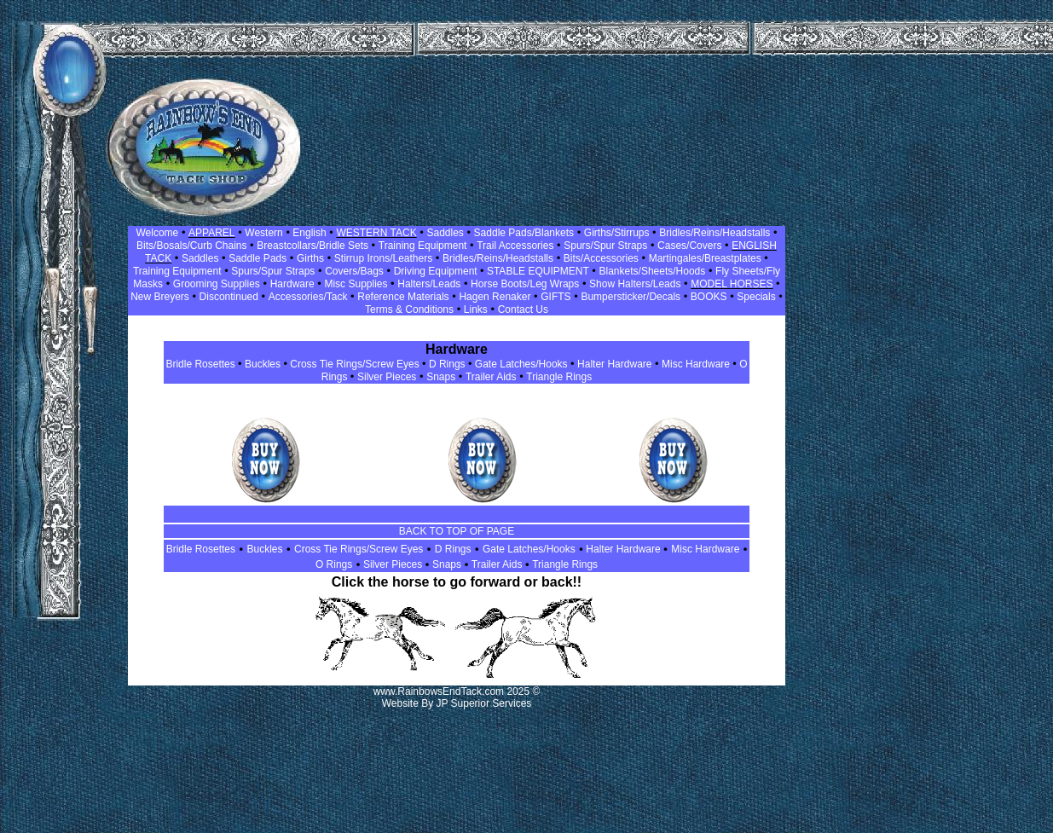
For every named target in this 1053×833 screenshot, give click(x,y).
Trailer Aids (491, 377)
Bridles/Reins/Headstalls (714, 233)
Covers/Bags (354, 271)
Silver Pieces (386, 377)
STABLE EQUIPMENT (536, 271)
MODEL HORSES (731, 284)
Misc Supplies (355, 284)
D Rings (447, 364)
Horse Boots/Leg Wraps (525, 284)
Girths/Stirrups (617, 233)
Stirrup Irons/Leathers (383, 258)
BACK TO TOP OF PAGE (456, 531)
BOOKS (709, 297)
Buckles (263, 364)
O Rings (333, 564)
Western (263, 233)
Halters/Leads (428, 284)
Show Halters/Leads (634, 284)
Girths (310, 258)
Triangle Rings (559, 377)
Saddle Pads (257, 258)
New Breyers (159, 297)
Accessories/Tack (308, 297)
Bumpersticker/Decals (630, 297)
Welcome (157, 233)
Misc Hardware (696, 364)
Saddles (444, 233)
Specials (756, 297)
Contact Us (523, 309)
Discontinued (229, 297)
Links (476, 309)
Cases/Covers (689, 246)
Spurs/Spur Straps (605, 246)
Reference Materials (402, 297)
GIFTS (555, 297)
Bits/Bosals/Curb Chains (191, 246)
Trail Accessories (515, 246)
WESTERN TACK (376, 233)
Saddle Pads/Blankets (524, 233)
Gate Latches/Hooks (521, 364)
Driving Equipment (437, 271)
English (308, 233)
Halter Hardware (614, 364)
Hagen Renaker (494, 297)
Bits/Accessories (601, 258)
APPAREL (211, 233)
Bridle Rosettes (199, 364)
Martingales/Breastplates (705, 258)
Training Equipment (423, 246)
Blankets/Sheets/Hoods (652, 271)
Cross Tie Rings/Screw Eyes (354, 364)
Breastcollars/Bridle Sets (312, 246)
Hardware (292, 284)
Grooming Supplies (216, 284)
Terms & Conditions (409, 309)
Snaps (440, 377)
